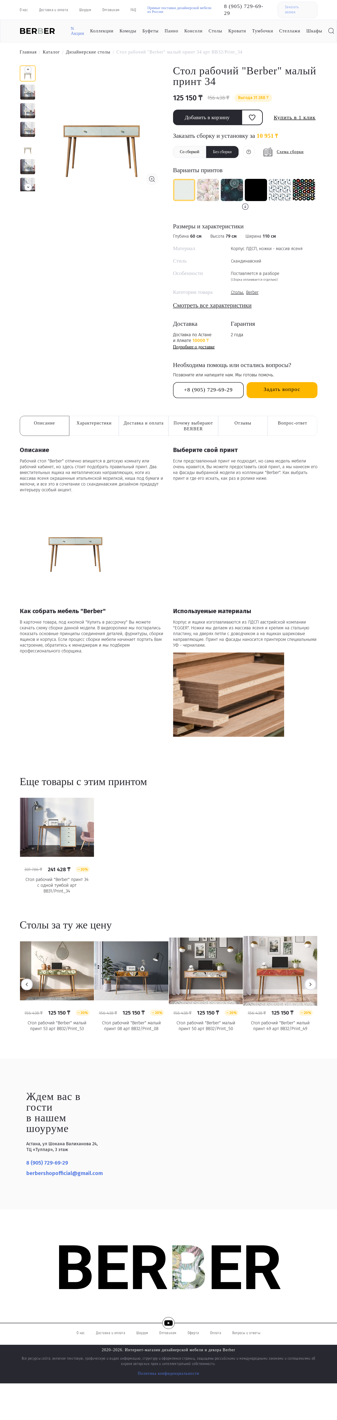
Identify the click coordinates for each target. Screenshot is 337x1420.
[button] (28, 187)
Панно (171, 30)
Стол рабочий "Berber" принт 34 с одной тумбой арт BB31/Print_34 (57, 885)
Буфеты (150, 30)
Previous (27, 984)
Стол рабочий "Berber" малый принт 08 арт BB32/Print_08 (131, 1025)
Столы (215, 30)
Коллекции (102, 30)
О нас (24, 10)
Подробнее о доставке (194, 346)
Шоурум (85, 10)
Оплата (215, 1333)
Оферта (193, 1333)
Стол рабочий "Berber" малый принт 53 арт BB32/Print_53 (57, 1025)
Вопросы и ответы (246, 1333)
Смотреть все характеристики (212, 305)
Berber (252, 292)
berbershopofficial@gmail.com (64, 1173)
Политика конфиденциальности (168, 1373)
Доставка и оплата (53, 10)
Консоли (193, 30)
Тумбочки (262, 30)
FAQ (133, 10)
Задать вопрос (282, 389)
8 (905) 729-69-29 (243, 9)
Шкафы (314, 30)
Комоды (128, 30)
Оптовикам (111, 10)
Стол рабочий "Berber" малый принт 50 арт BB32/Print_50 (205, 1025)
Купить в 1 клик (295, 117)
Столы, (237, 292)
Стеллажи (289, 30)
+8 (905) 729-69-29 (208, 390)
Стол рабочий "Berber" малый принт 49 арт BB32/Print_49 (280, 1025)
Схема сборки (290, 152)
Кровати (237, 30)
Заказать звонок (292, 9)
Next (310, 984)
